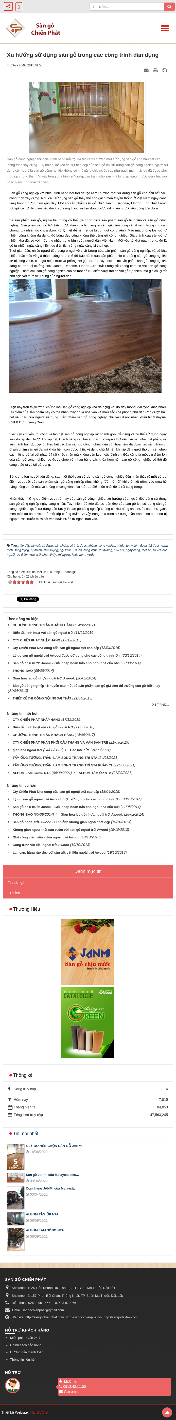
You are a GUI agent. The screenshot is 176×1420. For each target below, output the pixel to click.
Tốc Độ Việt (39, 1412)
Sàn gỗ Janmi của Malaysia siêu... (52, 1175)
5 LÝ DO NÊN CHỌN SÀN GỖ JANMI (54, 1146)
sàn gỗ (36, 220)
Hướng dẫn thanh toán (26, 1352)
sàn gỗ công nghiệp (76, 407)
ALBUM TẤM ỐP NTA (42, 1214)
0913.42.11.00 (72, 1387)
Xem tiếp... (160, 704)
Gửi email (69, 1392)
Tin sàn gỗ (16, 882)
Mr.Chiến (71, 1381)
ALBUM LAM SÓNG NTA (45, 1230)
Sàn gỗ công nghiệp (24, 193)
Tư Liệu (14, 893)
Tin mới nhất (25, 1133)
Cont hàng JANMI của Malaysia (50, 1188)
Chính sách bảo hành (25, 1345)
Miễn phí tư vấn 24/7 (25, 1338)
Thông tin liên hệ (22, 1359)
